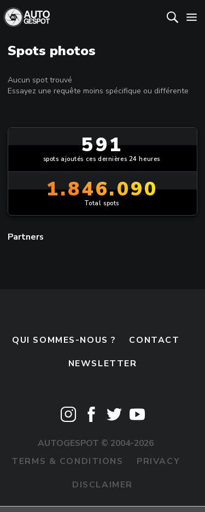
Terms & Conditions (67, 461)
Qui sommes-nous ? (64, 340)
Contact (154, 340)
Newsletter (102, 364)
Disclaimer (102, 485)
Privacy (158, 461)
